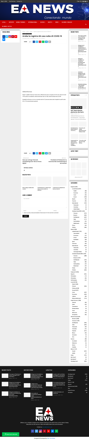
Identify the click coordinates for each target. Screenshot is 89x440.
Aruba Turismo (20, 22)
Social (75, 196)
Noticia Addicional (76, 298)
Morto (50, 22)
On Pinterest (74, 159)
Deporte (11, 22)
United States (77, 209)
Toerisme (74, 243)
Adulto (73, 353)
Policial (74, 286)
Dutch (72, 229)
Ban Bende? (73, 359)
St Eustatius (73, 278)
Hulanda (74, 330)
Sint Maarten (76, 217)
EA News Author (27, 38)
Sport (73, 241)
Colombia (76, 207)
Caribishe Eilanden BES (77, 253)
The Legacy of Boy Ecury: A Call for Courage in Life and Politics (82, 37)
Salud (24, 33)
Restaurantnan (75, 308)
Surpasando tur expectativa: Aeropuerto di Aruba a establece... (74, 143)
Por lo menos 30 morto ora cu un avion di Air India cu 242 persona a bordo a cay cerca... (59, 384)
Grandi (73, 351)
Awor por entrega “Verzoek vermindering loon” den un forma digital (31, 161)
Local (4, 22)
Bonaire (75, 215)
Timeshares (75, 306)
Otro (73, 336)
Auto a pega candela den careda (28, 188)
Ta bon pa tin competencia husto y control (59, 188)
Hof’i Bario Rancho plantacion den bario (77, 111)
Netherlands (76, 223)
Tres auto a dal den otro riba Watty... (82, 142)
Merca (73, 332)
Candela (74, 347)
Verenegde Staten (78, 251)
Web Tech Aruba (51, 438)
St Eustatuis (73, 276)
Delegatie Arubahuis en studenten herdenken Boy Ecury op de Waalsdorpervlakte (82, 62)
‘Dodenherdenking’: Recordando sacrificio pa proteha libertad (82, 86)
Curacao (75, 213)
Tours (73, 310)
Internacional (32, 22)
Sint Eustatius (77, 221)
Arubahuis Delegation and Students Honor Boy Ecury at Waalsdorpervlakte (82, 75)
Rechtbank (76, 239)
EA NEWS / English (67, 22)
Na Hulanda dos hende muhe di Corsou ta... (74, 129)
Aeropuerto (74, 314)
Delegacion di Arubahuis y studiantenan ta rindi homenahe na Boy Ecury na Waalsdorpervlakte (82, 49)
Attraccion (74, 312)
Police (73, 225)
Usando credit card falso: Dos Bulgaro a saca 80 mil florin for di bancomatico (59, 375)
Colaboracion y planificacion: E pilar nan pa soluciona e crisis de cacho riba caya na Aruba (36, 385)
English (72, 186)
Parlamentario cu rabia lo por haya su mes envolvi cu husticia (44, 189)
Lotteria (74, 296)
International (75, 203)
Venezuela (76, 205)
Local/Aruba (75, 188)
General (74, 302)
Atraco (73, 345)
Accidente (74, 341)
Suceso (42, 22)
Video (56, 22)
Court (75, 194)
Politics (74, 227)
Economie (76, 235)
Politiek (74, 270)
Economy (76, 192)
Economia (74, 294)
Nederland (76, 265)
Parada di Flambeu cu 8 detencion (58, 392)
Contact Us (19, 1)
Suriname (74, 334)
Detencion (74, 343)
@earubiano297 (78, 177)
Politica (74, 288)
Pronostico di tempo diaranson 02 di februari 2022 (82, 130)
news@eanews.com (47, 427)
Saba (75, 219)
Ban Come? (73, 357)
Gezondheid (76, 233)
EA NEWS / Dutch (7, 26)
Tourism (74, 201)
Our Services (12, 1)
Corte (73, 292)
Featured (27, 33)
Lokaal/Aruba (75, 231)
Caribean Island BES (76, 211)
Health (75, 190)
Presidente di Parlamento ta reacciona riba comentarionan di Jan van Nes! (57, 161)
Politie (73, 268)
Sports (73, 198)
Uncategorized (74, 361)
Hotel (73, 304)
